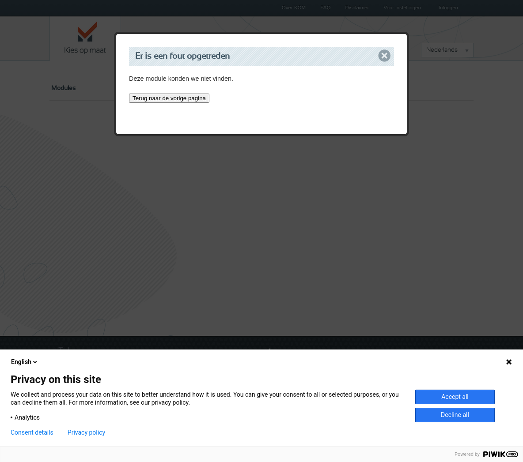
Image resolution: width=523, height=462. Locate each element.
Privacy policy (86, 432)
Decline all (455, 414)
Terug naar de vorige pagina (169, 98)
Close (384, 55)
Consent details (32, 432)
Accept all (455, 396)
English (24, 361)
